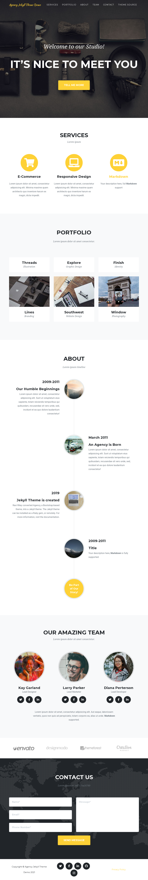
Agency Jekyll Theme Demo (30, 8)
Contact (118, 7)
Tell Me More (74, 85)
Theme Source (132, 8)
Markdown (118, 177)
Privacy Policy (119, 869)
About (94, 7)
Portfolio (78, 7)
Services (61, 7)
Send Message (74, 840)
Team (105, 7)
